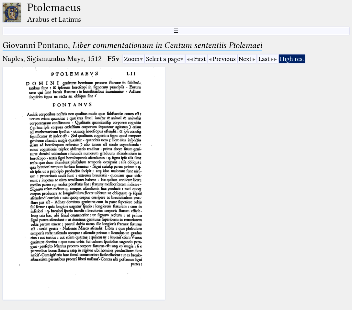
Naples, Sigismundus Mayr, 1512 (52, 58)
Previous (224, 59)
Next (245, 59)
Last (263, 59)
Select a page (163, 59)
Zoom (132, 59)
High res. (292, 59)
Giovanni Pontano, (132, 45)
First (200, 59)
